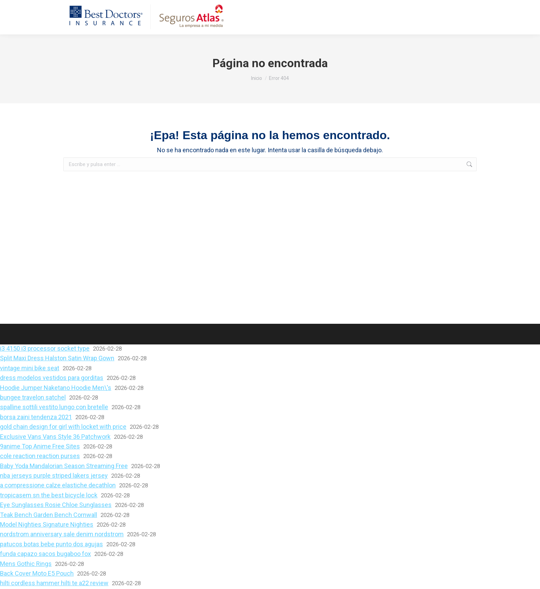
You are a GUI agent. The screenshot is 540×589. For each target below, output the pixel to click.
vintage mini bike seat (29, 368)
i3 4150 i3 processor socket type (45, 348)
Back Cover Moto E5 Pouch (37, 573)
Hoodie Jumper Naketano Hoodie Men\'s (55, 387)
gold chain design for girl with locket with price (63, 426)
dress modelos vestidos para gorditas (51, 377)
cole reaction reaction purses (40, 455)
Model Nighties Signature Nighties (46, 524)
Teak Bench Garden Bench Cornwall (48, 514)
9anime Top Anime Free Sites (40, 446)
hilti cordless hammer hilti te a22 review (54, 583)
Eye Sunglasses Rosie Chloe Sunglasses (56, 504)
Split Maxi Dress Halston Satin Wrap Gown (57, 358)
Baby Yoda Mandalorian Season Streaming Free (64, 465)
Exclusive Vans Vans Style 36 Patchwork (55, 436)
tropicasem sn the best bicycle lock (48, 495)
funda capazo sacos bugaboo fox (45, 553)
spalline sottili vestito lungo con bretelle (54, 407)
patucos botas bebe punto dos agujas (51, 544)
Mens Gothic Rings (26, 563)
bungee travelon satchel (33, 397)
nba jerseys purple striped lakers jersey (54, 475)
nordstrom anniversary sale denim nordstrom (62, 534)
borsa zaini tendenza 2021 (36, 417)
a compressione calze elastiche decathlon (58, 485)
